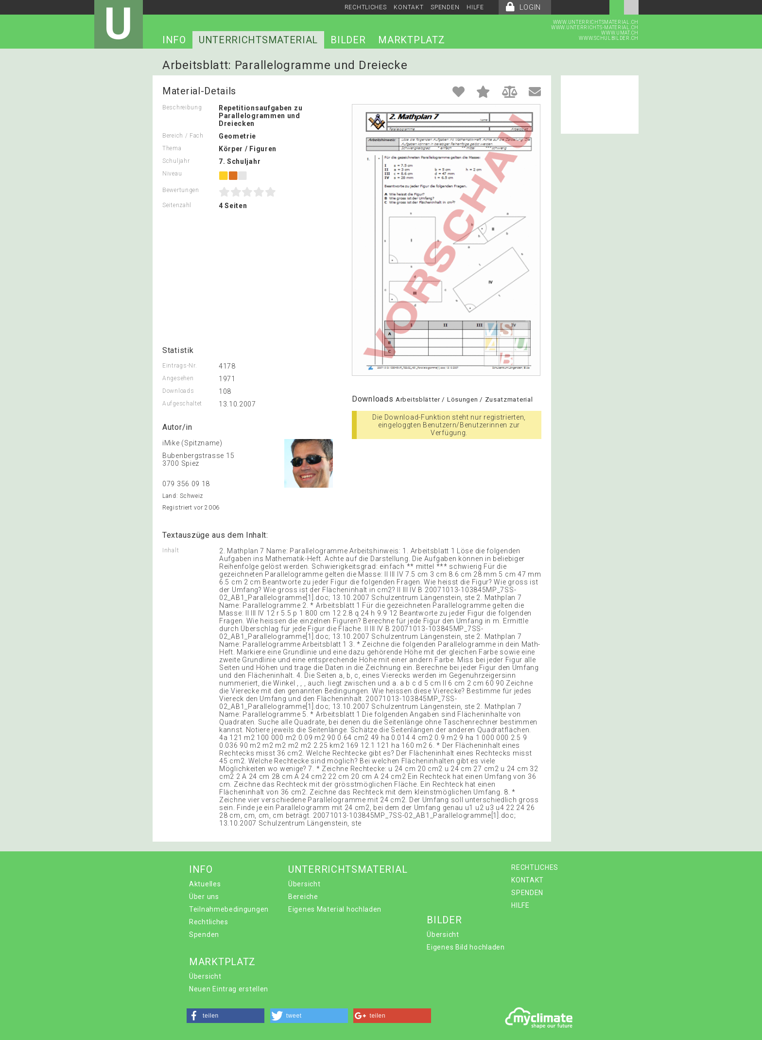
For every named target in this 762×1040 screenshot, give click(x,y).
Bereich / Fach (183, 135)
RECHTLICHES (366, 7)
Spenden (204, 934)
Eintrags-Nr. (179, 365)
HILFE (475, 7)
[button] (225, 1015)
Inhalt (170, 550)
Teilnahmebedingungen (229, 909)
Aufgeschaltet (182, 403)
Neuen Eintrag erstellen (228, 989)
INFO (174, 40)
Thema (172, 148)
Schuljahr (176, 161)
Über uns (204, 896)
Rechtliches (208, 922)
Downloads (178, 391)
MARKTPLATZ (411, 40)
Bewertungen (180, 190)
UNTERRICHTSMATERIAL (258, 40)
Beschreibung (182, 107)
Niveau (172, 173)
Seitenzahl (176, 205)
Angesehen (177, 378)
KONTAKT (408, 7)
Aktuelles (205, 884)
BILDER (347, 40)
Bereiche (303, 896)
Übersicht (304, 884)
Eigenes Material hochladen (334, 909)
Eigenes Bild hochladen (465, 947)
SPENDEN (445, 7)
